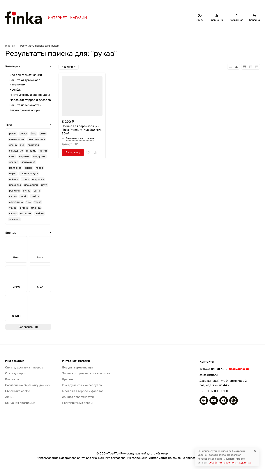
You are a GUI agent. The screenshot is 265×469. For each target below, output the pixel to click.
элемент (14, 219)
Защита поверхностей (25, 105)
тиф (28, 202)
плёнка (13, 179)
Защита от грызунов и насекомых (86, 373)
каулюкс (24, 156)
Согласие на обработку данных (27, 385)
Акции (9, 397)
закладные (16, 150)
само (37, 190)
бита (33, 133)
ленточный (28, 162)
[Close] (255, 451)
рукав (26, 190)
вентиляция (16, 139)
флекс (13, 213)
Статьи (130, 4)
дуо (22, 145)
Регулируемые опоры (25, 110)
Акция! (47, 4)
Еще (212, 33)
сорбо (23, 196)
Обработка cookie (17, 391)
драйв (13, 145)
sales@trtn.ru (208, 375)
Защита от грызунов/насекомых (114, 33)
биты (43, 133)
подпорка (38, 179)
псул (44, 185)
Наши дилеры (163, 4)
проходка (15, 185)
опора (28, 167)
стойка (35, 196)
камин (43, 150)
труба (12, 207)
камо (12, 156)
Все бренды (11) (28, 327)
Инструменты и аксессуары (181, 33)
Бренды (41, 33)
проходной (31, 185)
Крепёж (149, 33)
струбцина (16, 202)
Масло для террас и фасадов (30, 100)
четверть (25, 213)
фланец (36, 207)
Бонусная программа (108, 4)
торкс (37, 202)
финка (24, 207)
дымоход (33, 145)
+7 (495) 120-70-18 (222, 4)
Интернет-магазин (76, 360)
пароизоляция (29, 173)
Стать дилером (250, 4)
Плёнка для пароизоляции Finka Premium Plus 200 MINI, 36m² (82, 129)
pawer (13, 133)
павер (39, 167)
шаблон (39, 213)
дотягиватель (36, 139)
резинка (14, 190)
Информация (14, 360)
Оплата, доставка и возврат (73, 4)
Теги (8, 125)
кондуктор (39, 156)
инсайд (31, 150)
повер (25, 179)
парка (13, 173)
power (23, 133)
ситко (13, 196)
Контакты (145, 4)
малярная (15, 167)
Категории (12, 66)
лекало (13, 162)
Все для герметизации (70, 33)
